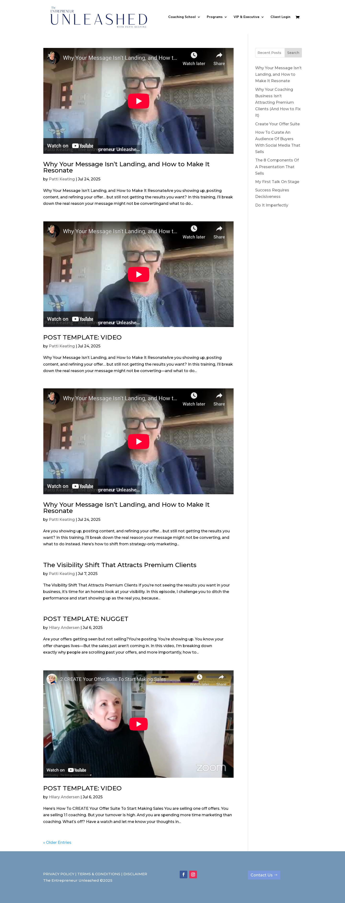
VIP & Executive (246, 17)
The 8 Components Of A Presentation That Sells (277, 166)
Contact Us (262, 875)
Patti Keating (62, 179)
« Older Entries (57, 842)
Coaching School (182, 17)
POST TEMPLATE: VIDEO (82, 337)
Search (293, 53)
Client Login (280, 17)
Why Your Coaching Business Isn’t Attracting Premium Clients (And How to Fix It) (278, 102)
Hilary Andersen (64, 627)
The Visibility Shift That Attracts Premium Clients (119, 565)
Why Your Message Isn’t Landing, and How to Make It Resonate (126, 167)
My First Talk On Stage (277, 181)
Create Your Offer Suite (277, 124)
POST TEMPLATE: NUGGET (85, 619)
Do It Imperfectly (271, 205)
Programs (215, 17)
